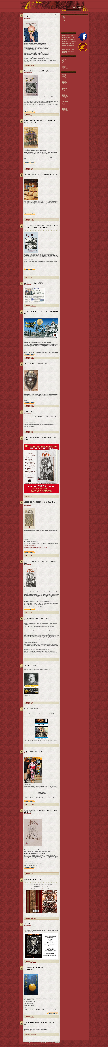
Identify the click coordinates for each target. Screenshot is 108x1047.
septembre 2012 (65, 101)
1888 (31, 115)
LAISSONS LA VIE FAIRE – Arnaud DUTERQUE (41, 175)
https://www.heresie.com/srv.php (30, 545)
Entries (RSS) (28, 1044)
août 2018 (64, 84)
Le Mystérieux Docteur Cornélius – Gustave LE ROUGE (68, 35)
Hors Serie (32, 65)
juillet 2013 (64, 97)
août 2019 (64, 83)
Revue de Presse (33, 1034)
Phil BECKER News (31, 708)
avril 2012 (64, 104)
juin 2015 (63, 90)
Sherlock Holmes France (28, 1030)
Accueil (64, 16)
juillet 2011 (64, 111)
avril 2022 (64, 76)
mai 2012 (63, 103)
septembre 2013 (65, 96)
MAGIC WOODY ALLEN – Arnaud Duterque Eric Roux (68, 50)
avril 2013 (64, 98)
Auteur (64, 23)
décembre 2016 (64, 88)
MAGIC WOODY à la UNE (33, 283)
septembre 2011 (65, 110)
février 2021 (64, 81)
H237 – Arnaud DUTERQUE (33, 751)
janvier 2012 (64, 107)
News (31, 496)
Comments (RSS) (35, 1044)
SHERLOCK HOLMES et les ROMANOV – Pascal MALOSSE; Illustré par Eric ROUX (69, 46)
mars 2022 (64, 77)
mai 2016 (63, 89)
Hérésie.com (44, 888)
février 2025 (64, 74)
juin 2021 (63, 80)
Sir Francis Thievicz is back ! (33, 879)
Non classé (34, 962)
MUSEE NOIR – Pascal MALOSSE (36, 363)
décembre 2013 (64, 95)
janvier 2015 (64, 91)
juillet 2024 (64, 75)
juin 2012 (63, 102)
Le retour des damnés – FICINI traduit (36, 618)
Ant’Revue (64, 20)
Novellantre (32, 220)
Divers (32, 432)
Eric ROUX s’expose (31, 924)
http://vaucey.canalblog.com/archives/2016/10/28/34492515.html (35, 547)
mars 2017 (64, 87)
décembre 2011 (64, 108)
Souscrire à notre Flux (77, 7)
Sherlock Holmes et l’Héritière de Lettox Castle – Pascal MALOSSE (69, 42)
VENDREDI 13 (29, 412)
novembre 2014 (64, 94)
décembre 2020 (64, 82)
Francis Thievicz (33, 918)
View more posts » (27, 1038)
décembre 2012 (64, 100)
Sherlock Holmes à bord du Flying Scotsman (39, 71)
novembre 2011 (64, 109)
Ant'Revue (64, 59)
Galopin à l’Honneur (31, 665)
